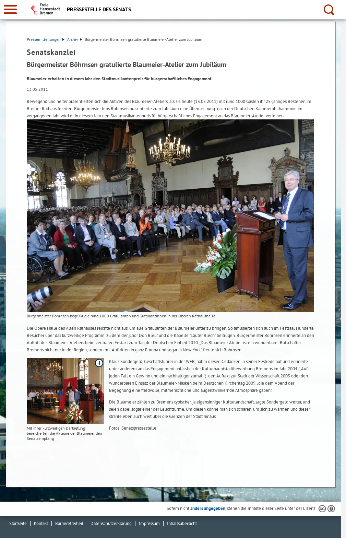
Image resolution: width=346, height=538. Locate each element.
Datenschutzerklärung (111, 523)
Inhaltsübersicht (182, 523)
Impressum (149, 523)
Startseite (18, 523)
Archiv (74, 39)
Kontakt (41, 523)
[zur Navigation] (10, 9)
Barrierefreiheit (69, 523)
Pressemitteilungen (45, 39)
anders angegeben (207, 508)
